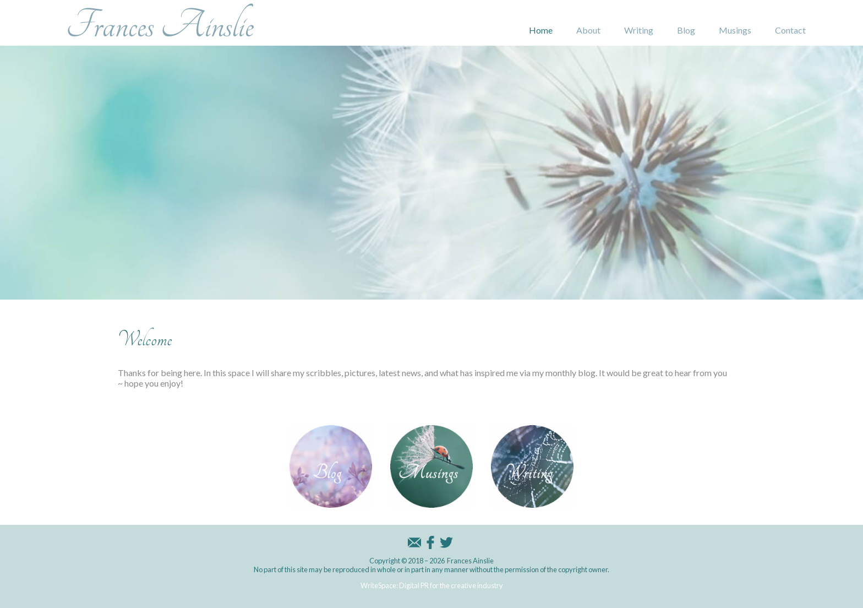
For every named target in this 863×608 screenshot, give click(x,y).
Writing (638, 30)
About (588, 30)
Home (541, 30)
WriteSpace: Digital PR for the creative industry (432, 585)
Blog (686, 30)
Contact (790, 30)
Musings (735, 30)
